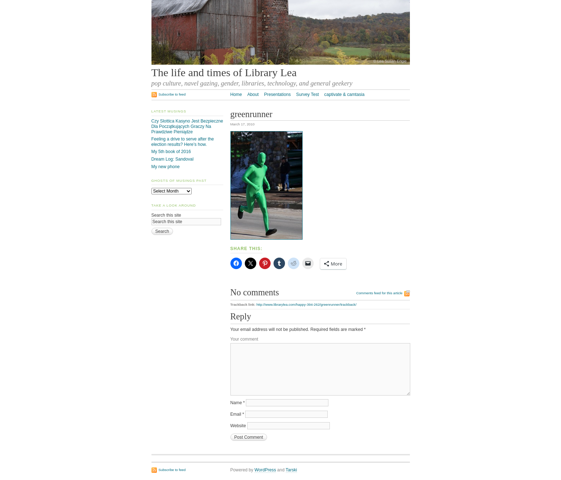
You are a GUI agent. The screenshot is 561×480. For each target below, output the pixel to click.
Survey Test (307, 94)
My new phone (165, 166)
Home (236, 94)
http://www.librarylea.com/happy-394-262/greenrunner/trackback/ (306, 304)
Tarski (291, 469)
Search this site (166, 215)
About (253, 94)
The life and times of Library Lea (224, 72)
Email (237, 414)
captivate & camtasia (344, 94)
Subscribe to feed (172, 94)
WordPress (265, 469)
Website (238, 425)
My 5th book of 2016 (171, 151)
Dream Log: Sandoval (172, 159)
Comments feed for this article (379, 293)
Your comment (244, 339)
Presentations (277, 94)
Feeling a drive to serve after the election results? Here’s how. (182, 142)
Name (237, 402)
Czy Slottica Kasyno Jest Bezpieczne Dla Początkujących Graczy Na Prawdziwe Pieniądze (187, 126)
